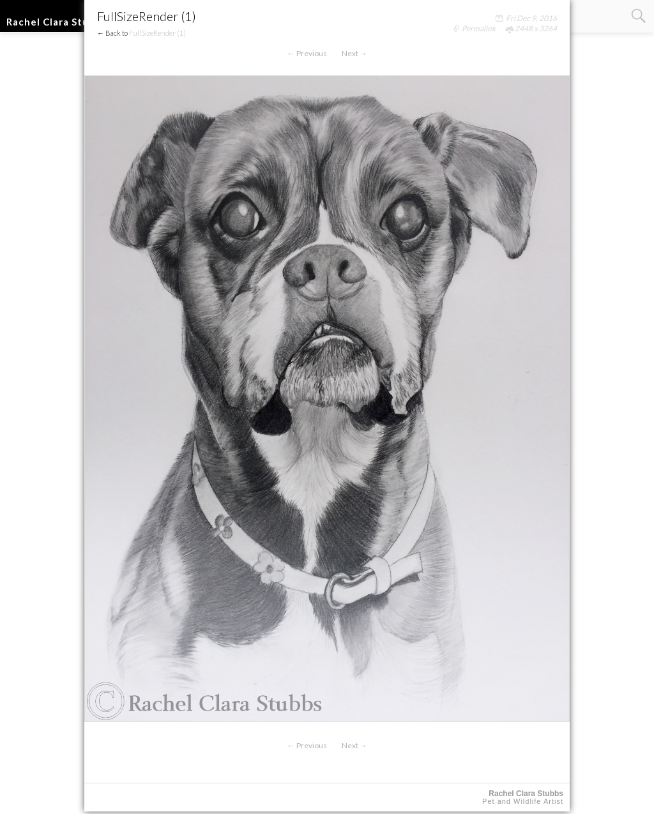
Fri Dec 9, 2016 (531, 18)
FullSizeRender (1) (157, 33)
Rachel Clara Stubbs (56, 21)
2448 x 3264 (536, 28)
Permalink (479, 28)
